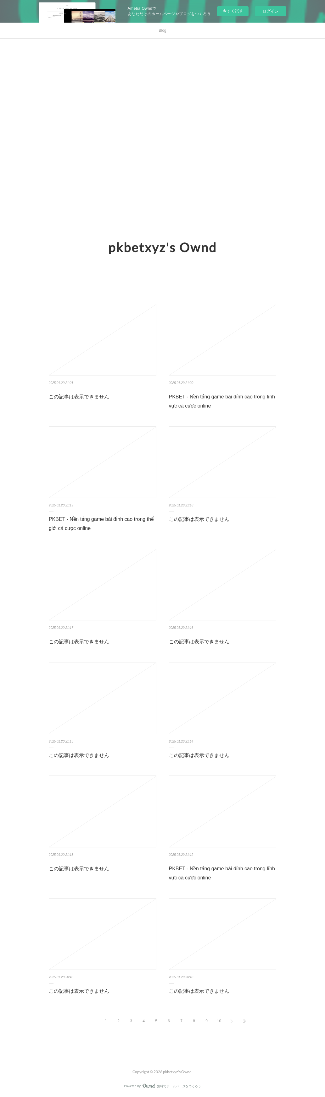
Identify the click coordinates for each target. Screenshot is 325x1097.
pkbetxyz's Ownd (162, 247)
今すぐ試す (233, 10)
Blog (162, 30)
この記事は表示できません (79, 396)
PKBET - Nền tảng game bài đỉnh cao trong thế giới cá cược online (101, 523)
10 (219, 1021)
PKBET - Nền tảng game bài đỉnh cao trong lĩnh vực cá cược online (222, 401)
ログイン (270, 11)
